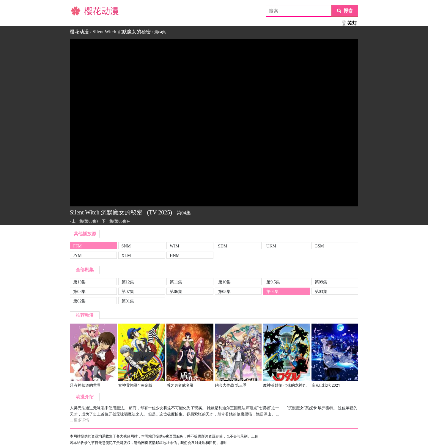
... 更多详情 (79, 420)
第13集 (79, 282)
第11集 (176, 282)
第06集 (176, 291)
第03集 (321, 291)
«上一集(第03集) (84, 221)
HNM (175, 255)
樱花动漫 (79, 10)
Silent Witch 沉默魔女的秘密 (121, 31)
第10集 (224, 282)
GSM (319, 246)
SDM (222, 246)
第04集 (272, 291)
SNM (126, 246)
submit (344, 10)
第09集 (321, 282)
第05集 (224, 291)
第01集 (128, 301)
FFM (77, 246)
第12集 (128, 282)
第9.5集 (273, 282)
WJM (174, 246)
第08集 (79, 291)
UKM (271, 246)
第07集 (128, 291)
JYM (77, 255)
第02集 (79, 301)
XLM (126, 255)
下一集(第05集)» (116, 221)
